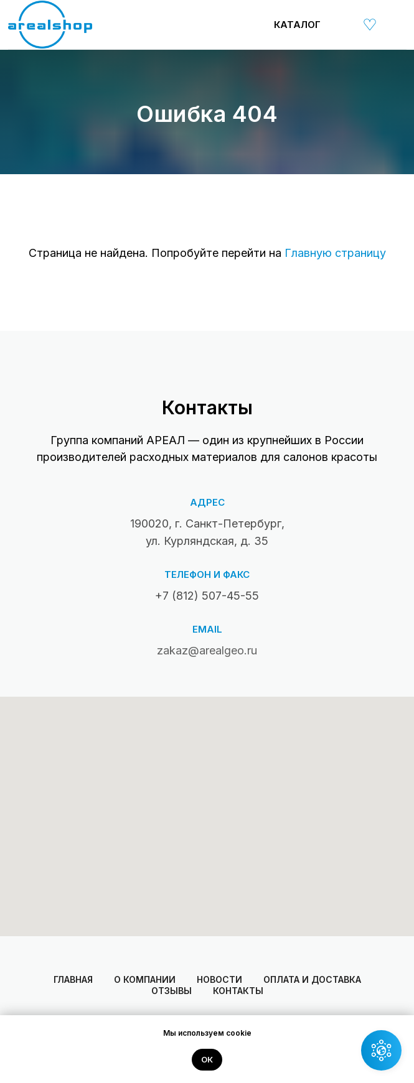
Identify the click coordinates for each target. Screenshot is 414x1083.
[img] (341, 24)
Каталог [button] (297, 24)
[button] (381, 1050)
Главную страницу (335, 252)
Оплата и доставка (312, 979)
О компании (145, 979)
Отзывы (171, 990)
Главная (73, 979)
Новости (219, 979)
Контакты (238, 990)
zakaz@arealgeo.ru (207, 650)
